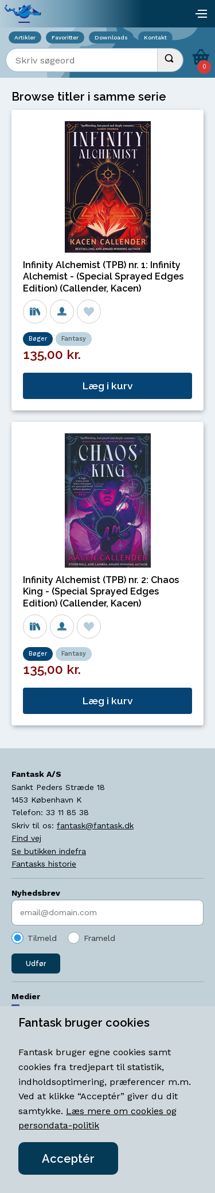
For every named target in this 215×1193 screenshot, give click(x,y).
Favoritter (65, 37)
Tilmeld (42, 938)
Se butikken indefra (48, 851)
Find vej (26, 838)
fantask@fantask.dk (95, 825)
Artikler (25, 37)
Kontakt (155, 37)
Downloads (111, 37)
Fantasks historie (43, 863)
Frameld (99, 938)
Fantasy (73, 338)
